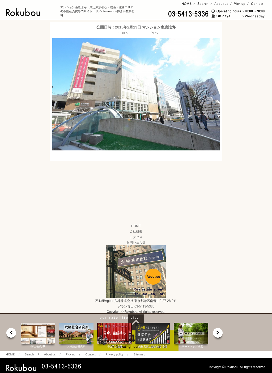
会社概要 (136, 231)
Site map (139, 354)
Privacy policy (115, 354)
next (218, 334)
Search (29, 354)
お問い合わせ (136, 242)
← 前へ (123, 33)
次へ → (156, 33)
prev (11, 334)
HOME (136, 226)
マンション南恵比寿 (159, 27)
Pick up (70, 354)
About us (50, 354)
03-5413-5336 (144, 306)
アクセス (136, 237)
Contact (91, 354)
